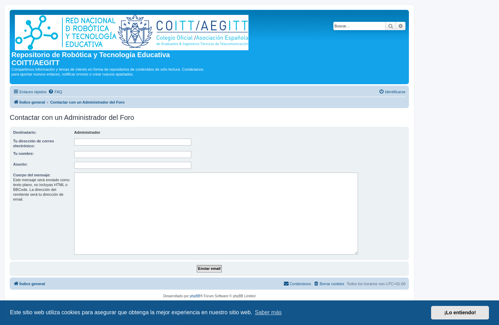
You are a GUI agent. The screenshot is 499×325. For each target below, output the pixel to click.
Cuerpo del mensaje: (32, 175)
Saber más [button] (268, 312)
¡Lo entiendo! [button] (460, 312)
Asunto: (20, 164)
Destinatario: (24, 132)
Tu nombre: (23, 153)
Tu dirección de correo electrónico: (33, 143)
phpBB (195, 296)
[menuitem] (55, 92)
